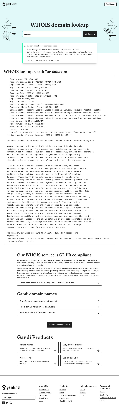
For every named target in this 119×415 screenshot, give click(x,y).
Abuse (102, 392)
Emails (62, 393)
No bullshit (43, 395)
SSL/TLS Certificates (68, 395)
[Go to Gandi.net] (9, 4)
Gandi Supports (45, 393)
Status (82, 390)
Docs (82, 395)
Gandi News (43, 398)
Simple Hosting (65, 398)
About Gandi (44, 390)
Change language (9, 393)
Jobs (41, 401)
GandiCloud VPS (66, 401)
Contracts (104, 395)
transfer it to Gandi (71, 50)
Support (83, 393)
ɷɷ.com (30, 46)
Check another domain (59, 325)
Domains (63, 390)
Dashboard (110, 4)
